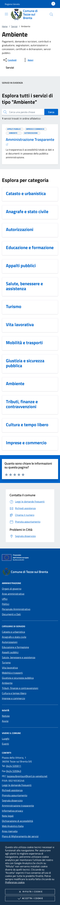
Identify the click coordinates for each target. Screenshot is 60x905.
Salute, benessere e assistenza (18, 657)
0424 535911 (13, 766)
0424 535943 (13, 771)
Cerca (51, 112)
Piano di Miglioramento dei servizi (20, 836)
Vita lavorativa (10, 668)
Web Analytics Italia (13, 826)
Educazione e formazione (15, 647)
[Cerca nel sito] (51, 14)
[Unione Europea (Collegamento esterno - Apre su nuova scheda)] (30, 558)
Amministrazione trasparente (18, 805)
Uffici (5, 599)
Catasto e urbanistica (13, 632)
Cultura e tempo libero (14, 693)
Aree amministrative (13, 594)
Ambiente (7, 683)
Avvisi (5, 721)
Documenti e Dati (11, 614)
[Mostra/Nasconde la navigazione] (6, 14)
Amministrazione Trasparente (30, 141)
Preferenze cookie (14, 882)
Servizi (14, 26)
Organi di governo (11, 589)
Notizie (6, 716)
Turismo (6, 662)
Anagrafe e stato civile (14, 637)
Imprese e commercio (13, 698)
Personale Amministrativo (16, 609)
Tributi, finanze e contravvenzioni (20, 688)
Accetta (30, 898)
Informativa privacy (12, 811)
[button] (12, 4)
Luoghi (5, 738)
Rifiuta (30, 891)
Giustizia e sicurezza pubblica (18, 678)
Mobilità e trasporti (12, 673)
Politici (5, 604)
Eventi (5, 744)
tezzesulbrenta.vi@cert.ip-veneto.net (27, 776)
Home (5, 26)
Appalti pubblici (10, 652)
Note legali (8, 816)
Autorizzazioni (9, 642)
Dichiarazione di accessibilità (17, 821)
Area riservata (9, 831)
